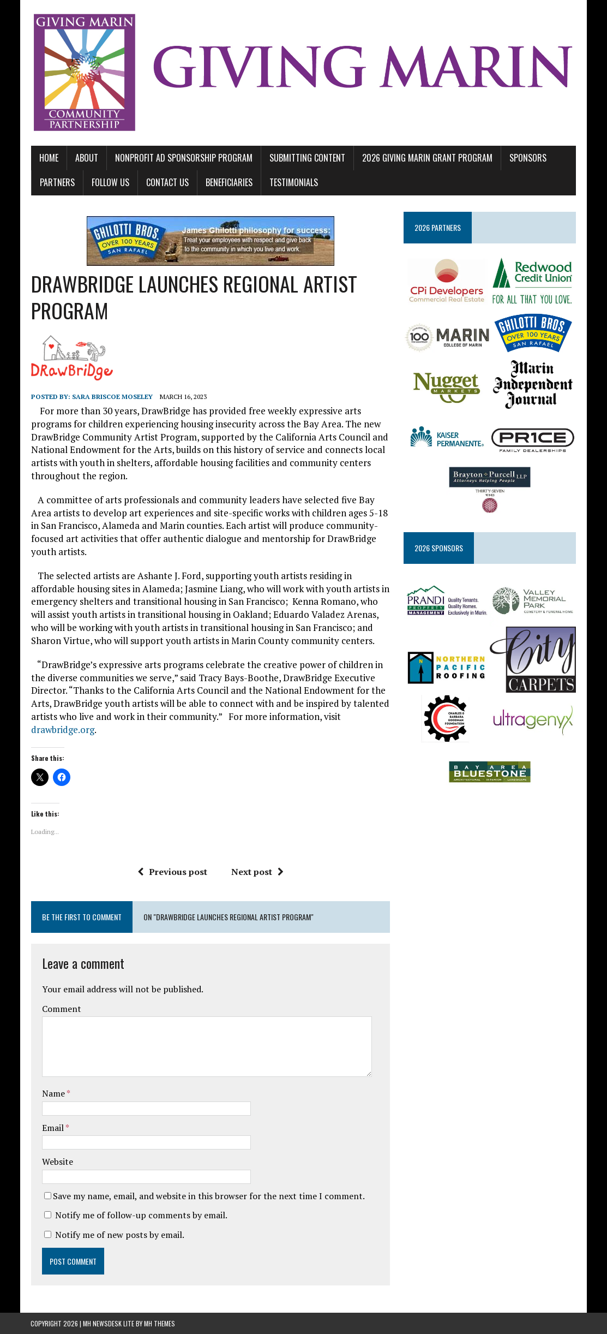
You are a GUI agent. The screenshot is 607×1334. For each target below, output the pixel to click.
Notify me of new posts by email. (119, 1235)
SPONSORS (527, 157)
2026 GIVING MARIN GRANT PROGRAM (427, 157)
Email (53, 1128)
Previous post (172, 872)
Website (57, 1162)
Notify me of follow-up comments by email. (141, 1216)
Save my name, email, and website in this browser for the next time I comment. (208, 1196)
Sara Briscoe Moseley (111, 396)
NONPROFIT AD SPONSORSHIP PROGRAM (183, 157)
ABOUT (86, 157)
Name (53, 1094)
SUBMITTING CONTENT (307, 157)
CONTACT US (167, 182)
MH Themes (159, 1323)
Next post (257, 872)
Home (48, 157)
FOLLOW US (110, 182)
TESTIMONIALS (293, 182)
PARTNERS (56, 182)
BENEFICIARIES (228, 182)
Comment (61, 1009)
